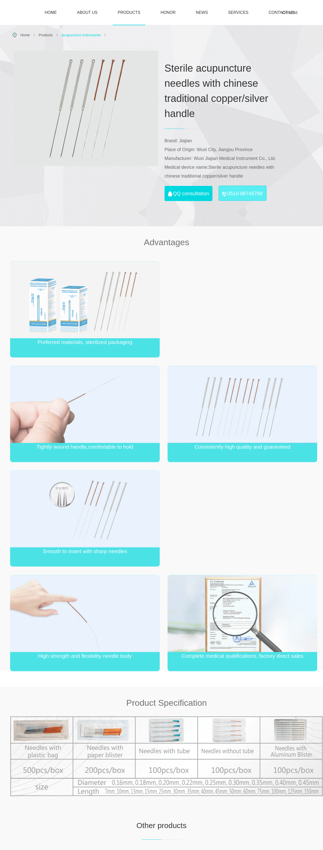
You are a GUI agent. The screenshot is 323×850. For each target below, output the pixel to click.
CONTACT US (281, 12)
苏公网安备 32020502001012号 (174, 842)
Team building (270, 793)
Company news (217, 786)
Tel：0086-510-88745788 (32, 802)
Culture (164, 793)
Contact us (298, 740)
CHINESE (290, 13)
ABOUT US (87, 12)
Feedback (244, 786)
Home (25, 35)
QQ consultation (188, 193)
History (164, 799)
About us (165, 769)
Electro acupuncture (191, 794)
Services (244, 769)
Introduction (164, 786)
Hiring (270, 786)
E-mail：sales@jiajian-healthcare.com (42, 811)
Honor (187, 740)
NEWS (202, 12)
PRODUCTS (129, 17)
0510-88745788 (242, 193)
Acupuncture (191, 786)
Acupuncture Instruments (81, 35)
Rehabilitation (191, 803)
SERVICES (238, 12)
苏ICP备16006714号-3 (133, 842)
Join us (240, 740)
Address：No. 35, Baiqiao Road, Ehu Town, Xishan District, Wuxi (53, 790)
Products (45, 35)
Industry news (217, 793)
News (217, 769)
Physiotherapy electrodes (191, 811)
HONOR (168, 12)
